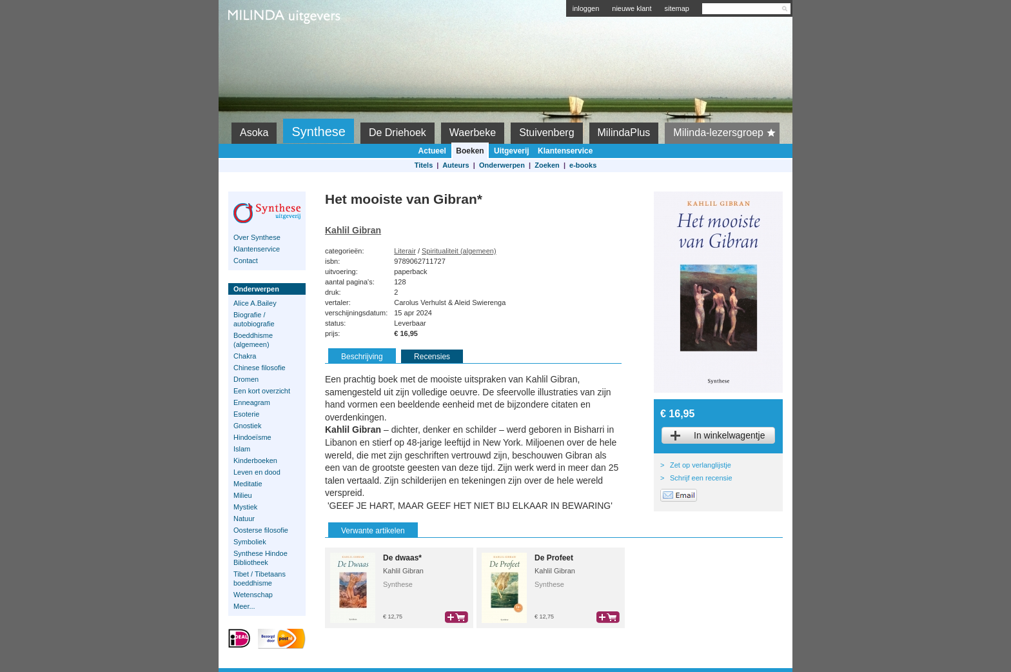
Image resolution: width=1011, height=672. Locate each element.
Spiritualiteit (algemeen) (459, 251)
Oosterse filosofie (260, 530)
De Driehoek (397, 132)
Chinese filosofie (259, 367)
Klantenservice (565, 150)
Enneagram (251, 402)
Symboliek (249, 542)
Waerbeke (472, 132)
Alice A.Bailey (255, 303)
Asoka (254, 132)
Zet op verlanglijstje (700, 465)
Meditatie (247, 484)
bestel (456, 617)
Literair (405, 251)
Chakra (244, 356)
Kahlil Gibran (353, 230)
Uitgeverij (511, 150)
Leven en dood (256, 472)
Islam (241, 449)
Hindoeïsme (252, 437)
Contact (245, 260)
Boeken (470, 150)
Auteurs (455, 165)
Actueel (432, 150)
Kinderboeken (255, 460)
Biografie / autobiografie (254, 319)
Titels (424, 165)
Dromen (246, 379)
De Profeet (554, 557)
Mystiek (245, 507)
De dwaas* (402, 557)
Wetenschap (253, 594)
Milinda (255, 46)
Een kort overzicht (261, 391)
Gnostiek (247, 426)
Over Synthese (256, 237)
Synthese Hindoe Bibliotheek (260, 557)
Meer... (244, 606)
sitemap (676, 8)
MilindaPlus (624, 132)
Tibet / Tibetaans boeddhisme (259, 578)
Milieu (242, 495)
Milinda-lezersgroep (726, 132)
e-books (582, 165)
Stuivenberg (546, 132)
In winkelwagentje (729, 435)
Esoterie (246, 414)
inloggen (586, 8)
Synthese (318, 131)
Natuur (244, 518)
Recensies (432, 356)
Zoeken (547, 165)
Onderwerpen (502, 165)
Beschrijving (362, 356)
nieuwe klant (631, 8)
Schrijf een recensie (701, 478)
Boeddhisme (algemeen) (253, 339)
